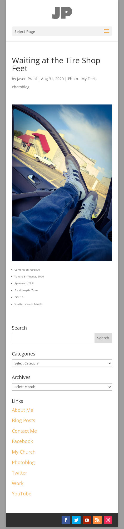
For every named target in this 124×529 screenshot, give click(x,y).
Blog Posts (23, 420)
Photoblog (20, 86)
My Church (24, 452)
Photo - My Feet (81, 78)
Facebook (22, 441)
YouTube (21, 493)
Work (17, 483)
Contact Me (24, 431)
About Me (22, 410)
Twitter (19, 472)
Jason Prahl (27, 78)
